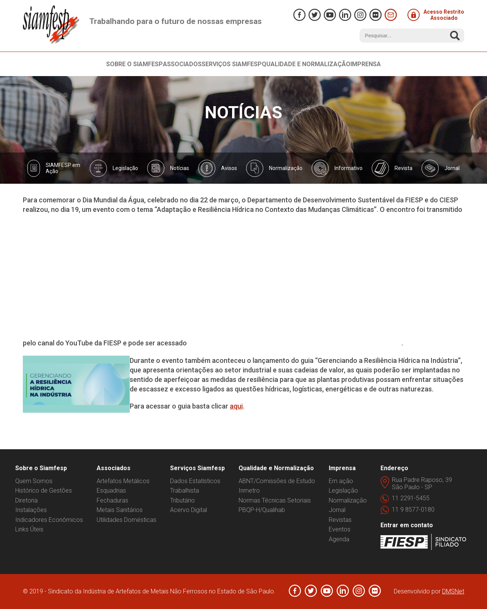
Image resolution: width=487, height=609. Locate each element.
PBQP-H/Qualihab (262, 510)
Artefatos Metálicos (123, 481)
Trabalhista (184, 490)
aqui (236, 406)
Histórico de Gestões (43, 490)
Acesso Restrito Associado (435, 15)
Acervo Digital (188, 510)
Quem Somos (34, 481)
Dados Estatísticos (195, 481)
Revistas (340, 519)
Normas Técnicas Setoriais (275, 500)
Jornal (337, 510)
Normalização (348, 500)
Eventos (339, 529)
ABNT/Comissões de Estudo (277, 481)
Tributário (182, 500)
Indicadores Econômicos (49, 519)
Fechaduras (112, 500)
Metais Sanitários (120, 510)
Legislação (343, 490)
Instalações (31, 510)
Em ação (341, 481)
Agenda (339, 539)
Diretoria (26, 500)
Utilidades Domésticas (126, 519)
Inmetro (249, 490)
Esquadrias (111, 490)
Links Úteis (29, 529)
